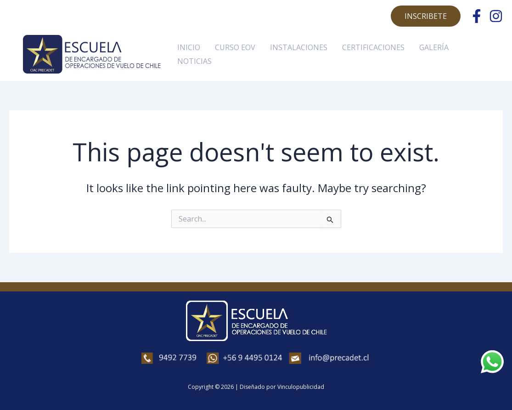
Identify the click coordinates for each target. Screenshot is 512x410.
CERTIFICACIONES (373, 47)
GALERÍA (434, 47)
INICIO (188, 47)
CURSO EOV (235, 47)
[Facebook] (477, 16)
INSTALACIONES (298, 47)
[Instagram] (496, 16)
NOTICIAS (194, 61)
